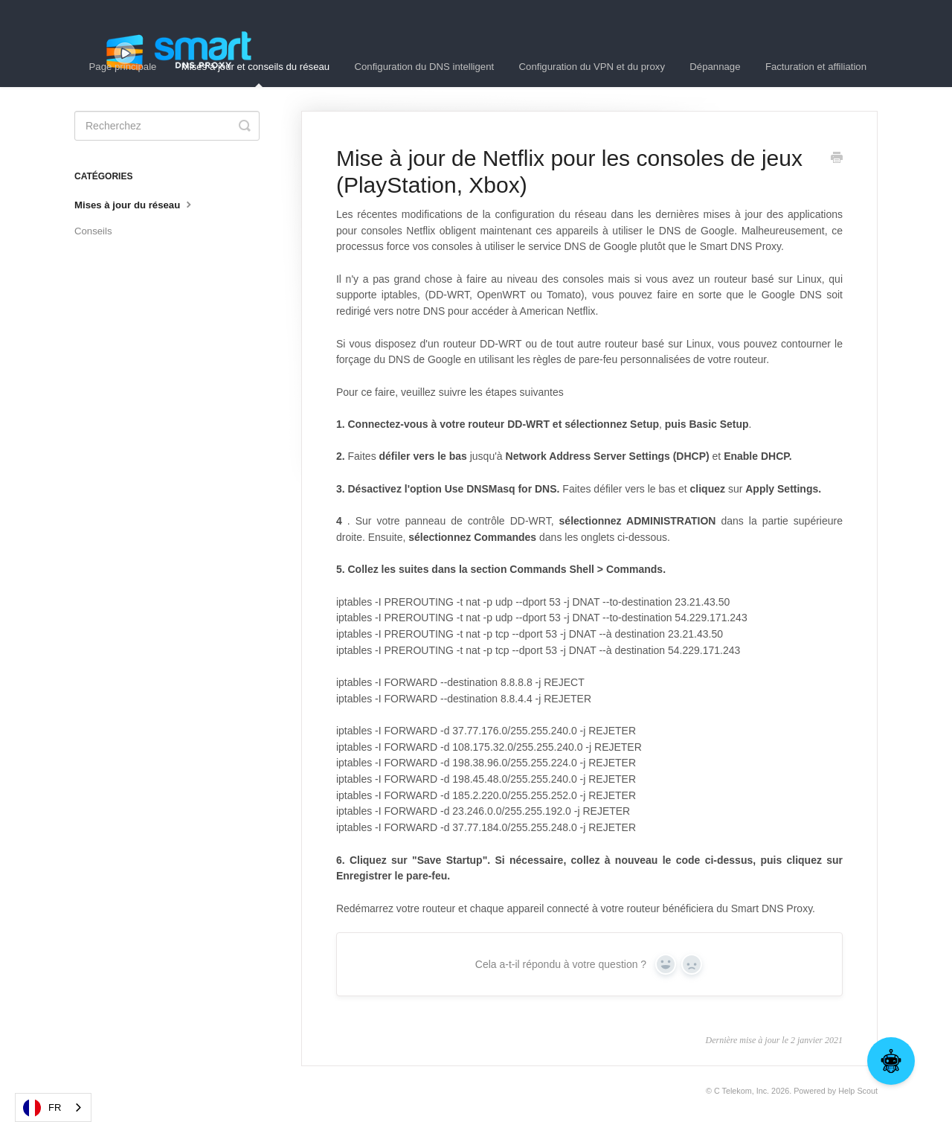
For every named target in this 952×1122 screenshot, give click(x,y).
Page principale (123, 66)
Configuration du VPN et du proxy (592, 66)
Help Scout (858, 1090)
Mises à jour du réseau (134, 204)
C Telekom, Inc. (741, 1090)
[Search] (167, 126)
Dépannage (714, 66)
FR (42, 1108)
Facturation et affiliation (815, 66)
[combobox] (53, 1107)
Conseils (93, 231)
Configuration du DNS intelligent (425, 66)
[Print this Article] (837, 159)
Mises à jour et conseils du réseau (255, 74)
